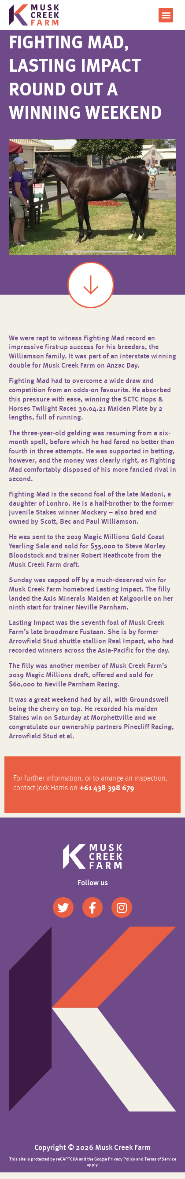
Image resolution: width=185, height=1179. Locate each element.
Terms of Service (160, 1166)
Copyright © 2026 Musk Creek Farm (92, 1154)
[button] (166, 15)
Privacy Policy (121, 1166)
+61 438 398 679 (106, 795)
